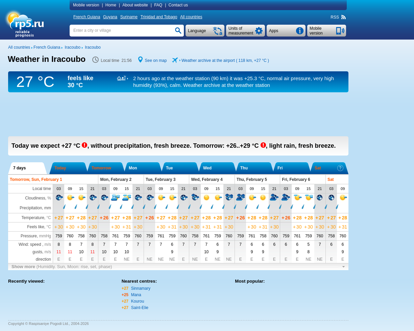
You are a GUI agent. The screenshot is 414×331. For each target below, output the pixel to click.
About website (135, 5)
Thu (244, 168)
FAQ (158, 5)
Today (60, 168)
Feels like (35, 226)
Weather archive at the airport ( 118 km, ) (225, 60)
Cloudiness (35, 198)
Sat (329, 168)
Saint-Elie (139, 307)
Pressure (29, 236)
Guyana (110, 17)
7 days (19, 168)
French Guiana (86, 17)
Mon (133, 168)
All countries (191, 17)
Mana (136, 294)
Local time (41, 188)
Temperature (32, 217)
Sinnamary (140, 288)
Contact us (178, 5)
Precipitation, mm (35, 208)
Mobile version (86, 5)
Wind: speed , (35, 244)
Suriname (129, 17)
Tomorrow (101, 168)
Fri (280, 168)
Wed (207, 168)
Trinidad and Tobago (159, 17)
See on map (156, 60)
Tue (169, 168)
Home (110, 5)
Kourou (137, 301)
